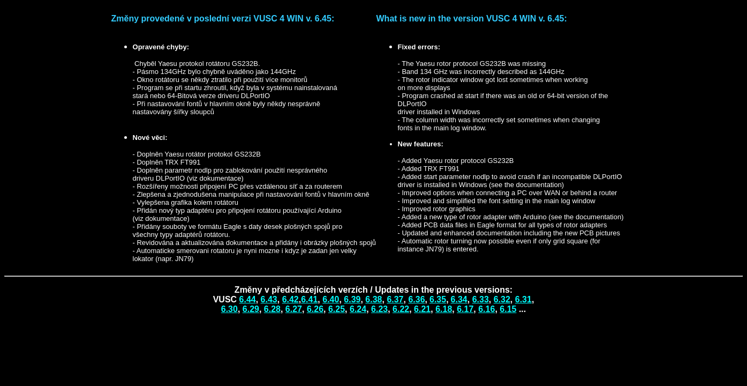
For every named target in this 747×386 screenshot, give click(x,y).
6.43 (269, 299)
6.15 (508, 309)
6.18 (443, 309)
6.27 (293, 309)
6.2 (313, 309)
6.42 (290, 299)
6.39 (352, 299)
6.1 (484, 309)
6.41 (309, 299)
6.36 (416, 299)
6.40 (330, 299)
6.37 (395, 299)
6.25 (336, 309)
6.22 (401, 309)
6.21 (422, 309)
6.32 (502, 299)
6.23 (379, 309)
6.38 (373, 299)
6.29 (251, 309)
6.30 (229, 309)
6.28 (272, 309)
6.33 (480, 299)
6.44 (247, 299)
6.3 (437, 299)
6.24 (358, 309)
